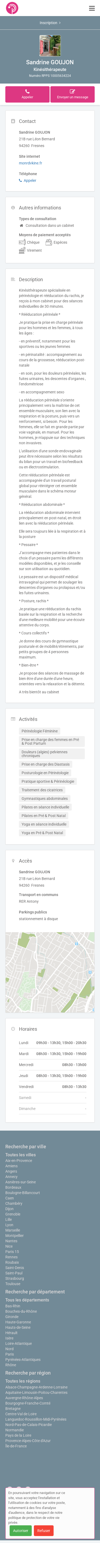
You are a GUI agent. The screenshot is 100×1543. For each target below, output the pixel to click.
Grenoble (12, 1214)
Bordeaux (13, 1187)
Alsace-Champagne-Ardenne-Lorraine (36, 1387)
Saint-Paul (13, 1273)
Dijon (9, 1209)
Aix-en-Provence (18, 1160)
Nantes (11, 1241)
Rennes (11, 1257)
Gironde (11, 1317)
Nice (9, 1246)
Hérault (11, 1333)
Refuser (43, 1531)
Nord (9, 1349)
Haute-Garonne (18, 1322)
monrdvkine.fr (30, 163)
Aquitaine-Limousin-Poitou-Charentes (36, 1392)
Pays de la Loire (18, 1435)
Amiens (11, 1166)
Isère (9, 1338)
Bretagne (13, 1408)
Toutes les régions (22, 1381)
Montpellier (14, 1235)
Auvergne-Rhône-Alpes (24, 1398)
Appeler (27, 180)
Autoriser (20, 1531)
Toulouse (12, 1284)
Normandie (14, 1430)
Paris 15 (12, 1252)
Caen (9, 1198)
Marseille (12, 1230)
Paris (9, 1354)
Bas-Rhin (12, 1306)
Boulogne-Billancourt (22, 1193)
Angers (11, 1171)
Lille (8, 1219)
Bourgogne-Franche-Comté (27, 1403)
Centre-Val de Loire (21, 1414)
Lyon (9, 1225)
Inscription (50, 23)
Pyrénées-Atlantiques (23, 1359)
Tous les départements (27, 1300)
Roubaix (12, 1262)
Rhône (10, 1365)
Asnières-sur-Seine (20, 1182)
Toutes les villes (20, 1154)
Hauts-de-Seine (17, 1327)
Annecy (11, 1177)
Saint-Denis (14, 1268)
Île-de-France (16, 1446)
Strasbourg (14, 1278)
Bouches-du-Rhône (21, 1311)
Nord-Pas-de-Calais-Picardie (28, 1424)
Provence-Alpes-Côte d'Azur (28, 1441)
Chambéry (13, 1203)
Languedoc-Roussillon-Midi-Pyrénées (35, 1419)
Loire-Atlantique (18, 1343)
